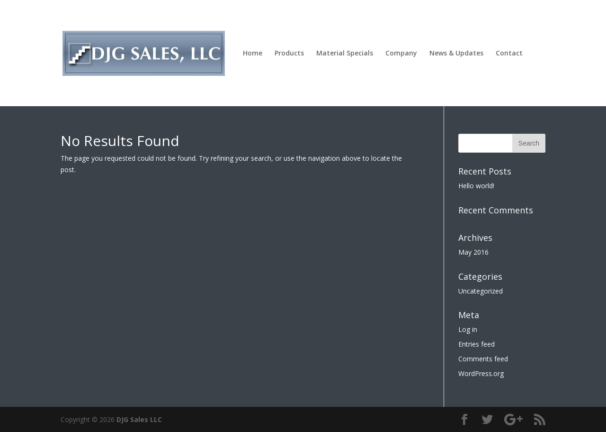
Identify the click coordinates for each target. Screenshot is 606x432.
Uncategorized (480, 290)
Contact (509, 53)
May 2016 (473, 252)
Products (289, 53)
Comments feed (483, 358)
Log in (467, 329)
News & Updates (456, 53)
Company (401, 53)
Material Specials (344, 53)
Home (252, 53)
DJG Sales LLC (139, 419)
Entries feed (476, 344)
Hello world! (476, 185)
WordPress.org (481, 373)
